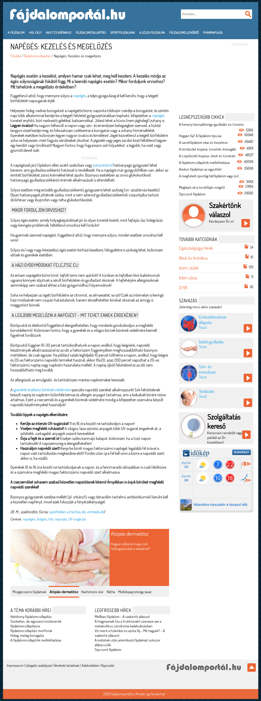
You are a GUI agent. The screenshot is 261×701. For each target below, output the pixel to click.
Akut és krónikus (58, 32)
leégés (42, 519)
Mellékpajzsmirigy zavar (135, 591)
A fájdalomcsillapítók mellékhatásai (35, 640)
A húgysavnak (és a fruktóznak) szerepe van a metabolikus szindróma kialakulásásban (128, 623)
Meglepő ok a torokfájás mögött (202, 187)
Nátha (111, 591)
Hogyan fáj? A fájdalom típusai (200, 135)
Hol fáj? (35, 32)
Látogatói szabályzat (38, 665)
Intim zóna (188, 277)
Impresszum (15, 665)
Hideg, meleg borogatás (27, 635)
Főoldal (15, 56)
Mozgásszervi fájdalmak (29, 591)
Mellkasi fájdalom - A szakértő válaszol (122, 616)
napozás (61, 519)
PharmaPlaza (213, 32)
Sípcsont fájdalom (108, 649)
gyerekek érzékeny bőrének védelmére (42, 389)
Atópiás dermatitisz (129, 533)
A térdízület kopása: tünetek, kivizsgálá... (208, 149)
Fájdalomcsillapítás (91, 32)
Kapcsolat (107, 665)
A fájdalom (16, 32)
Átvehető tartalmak (67, 665)
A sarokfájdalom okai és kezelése (203, 142)
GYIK (183, 287)
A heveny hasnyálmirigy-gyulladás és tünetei (211, 124)
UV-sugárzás (77, 519)
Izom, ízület (189, 268)
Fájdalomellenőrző (184, 32)
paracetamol (103, 165)
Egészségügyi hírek (196, 248)
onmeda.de (95, 511)
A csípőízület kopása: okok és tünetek (207, 155)
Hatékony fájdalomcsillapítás (31, 616)
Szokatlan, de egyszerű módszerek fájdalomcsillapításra (35, 623)
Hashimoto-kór (92, 591)
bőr (50, 519)
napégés (79, 95)
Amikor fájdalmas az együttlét (200, 169)
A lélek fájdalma (152, 32)
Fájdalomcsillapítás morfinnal (31, 630)
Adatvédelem (90, 665)
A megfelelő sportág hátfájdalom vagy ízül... (210, 176)
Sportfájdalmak (122, 32)
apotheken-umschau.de (67, 511)
